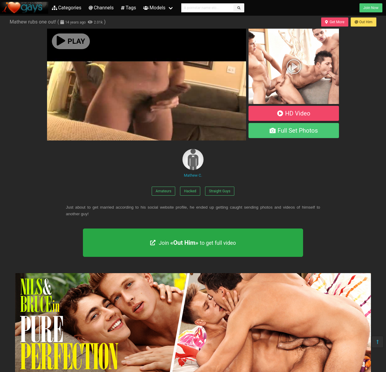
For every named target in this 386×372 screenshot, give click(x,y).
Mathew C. (193, 163)
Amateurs (163, 191)
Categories (66, 8)
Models (154, 8)
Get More (334, 22)
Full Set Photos (294, 130)
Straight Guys (219, 191)
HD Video (293, 113)
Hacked (190, 191)
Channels (101, 8)
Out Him (363, 22)
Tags (128, 8)
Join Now (370, 8)
